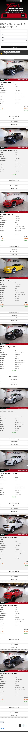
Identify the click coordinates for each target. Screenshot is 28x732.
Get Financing (14, 118)
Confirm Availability (14, 116)
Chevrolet (2, 728)
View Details (14, 124)
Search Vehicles (14, 47)
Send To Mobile (14, 121)
